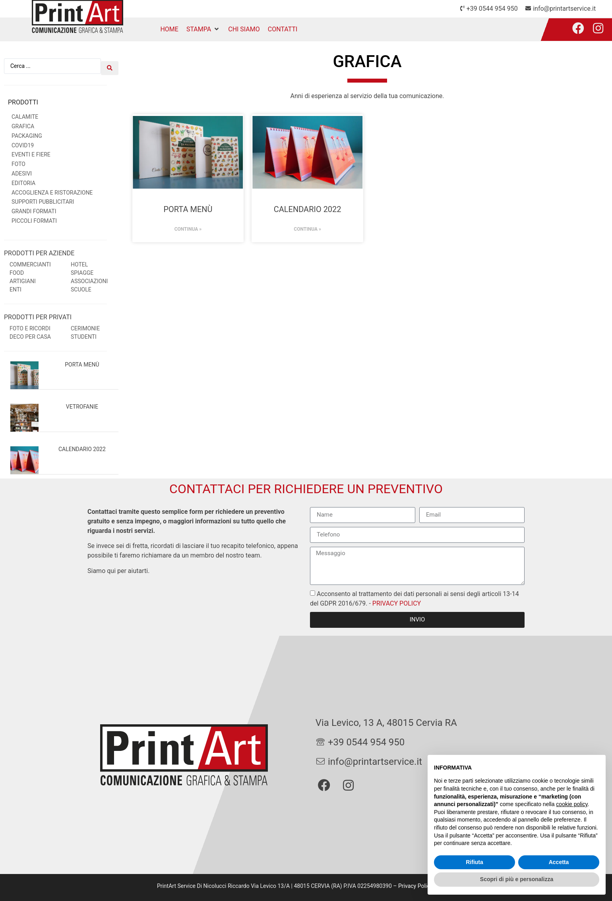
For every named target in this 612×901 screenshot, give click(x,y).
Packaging (27, 133)
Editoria (23, 180)
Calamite (25, 114)
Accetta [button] (559, 862)
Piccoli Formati (34, 218)
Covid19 (23, 142)
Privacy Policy (415, 883)
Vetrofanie (82, 404)
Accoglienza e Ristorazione (52, 190)
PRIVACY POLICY (396, 600)
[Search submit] (109, 65)
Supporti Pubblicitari (43, 199)
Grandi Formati (34, 208)
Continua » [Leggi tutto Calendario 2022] (307, 229)
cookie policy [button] (571, 804)
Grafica (23, 123)
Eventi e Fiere (31, 152)
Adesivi (22, 171)
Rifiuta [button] (474, 862)
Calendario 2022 (82, 446)
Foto (18, 161)
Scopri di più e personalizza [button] (516, 879)
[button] (203, 29)
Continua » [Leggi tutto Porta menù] (188, 229)
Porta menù (82, 362)
